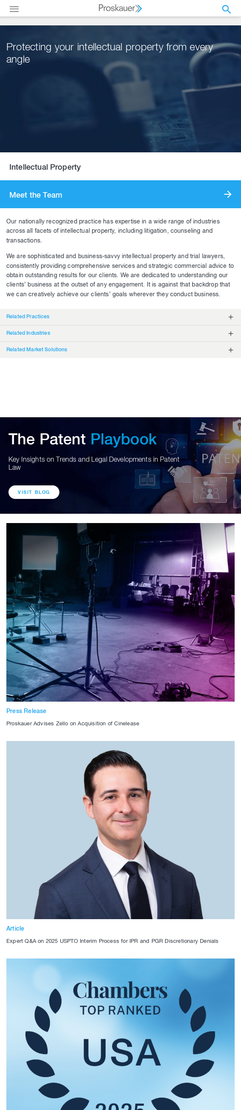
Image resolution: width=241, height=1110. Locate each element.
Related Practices (28, 317)
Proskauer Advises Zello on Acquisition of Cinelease (72, 724)
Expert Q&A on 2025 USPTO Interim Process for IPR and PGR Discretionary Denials (112, 942)
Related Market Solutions (36, 350)
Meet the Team (35, 196)
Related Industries (28, 333)
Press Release (26, 712)
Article (15, 929)
